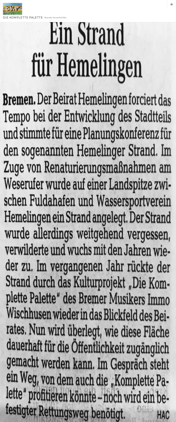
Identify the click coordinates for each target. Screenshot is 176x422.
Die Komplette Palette (23, 17)
